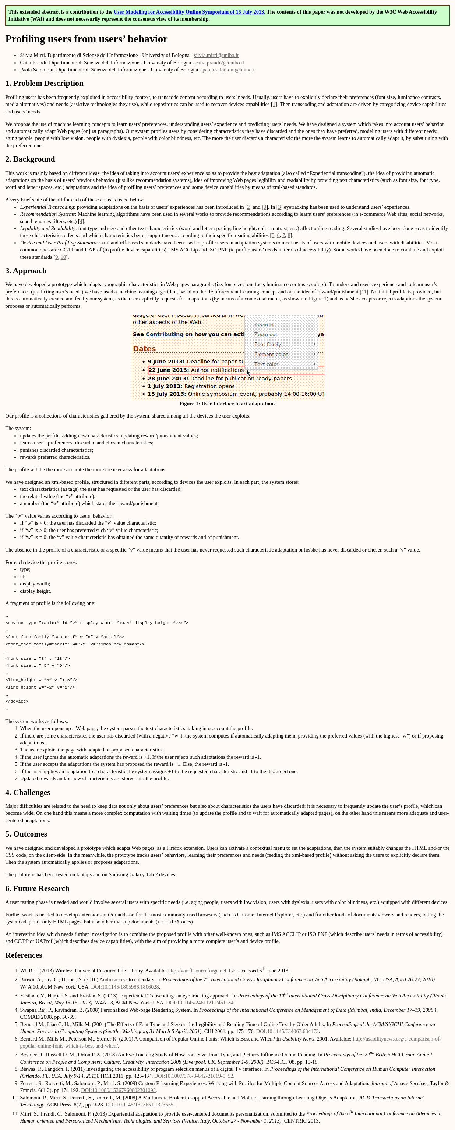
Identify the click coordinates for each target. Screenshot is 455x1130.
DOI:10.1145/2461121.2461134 (199, 1003)
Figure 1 (318, 299)
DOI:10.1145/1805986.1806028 (125, 987)
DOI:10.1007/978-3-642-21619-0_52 (193, 1076)
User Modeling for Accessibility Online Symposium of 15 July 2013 (189, 12)
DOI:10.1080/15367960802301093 (118, 1090)
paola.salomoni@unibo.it (229, 70)
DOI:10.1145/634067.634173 (287, 1031)
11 (364, 292)
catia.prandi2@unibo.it (219, 63)
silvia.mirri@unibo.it (216, 55)
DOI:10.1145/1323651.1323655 (139, 1105)
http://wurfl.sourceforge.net (197, 971)
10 (63, 257)
